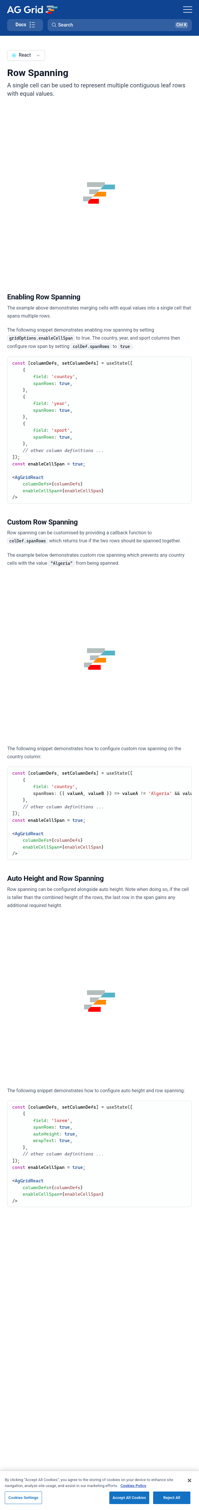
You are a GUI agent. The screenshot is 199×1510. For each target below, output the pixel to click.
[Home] (32, 9)
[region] (99, 1490)
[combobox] (26, 55)
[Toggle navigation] (187, 9)
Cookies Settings (23, 1497)
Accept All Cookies (129, 1497)
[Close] (189, 1480)
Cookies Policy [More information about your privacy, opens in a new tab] (133, 1485)
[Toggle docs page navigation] (25, 25)
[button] (120, 25)
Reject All (171, 1497)
